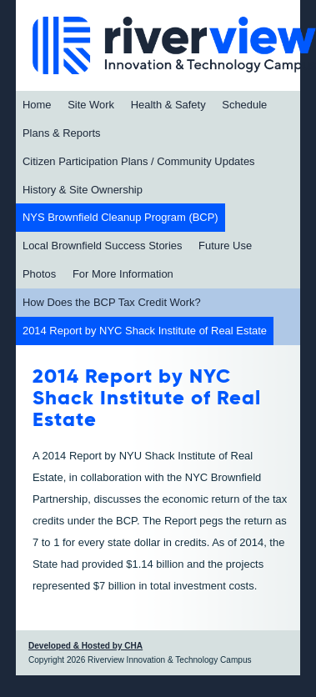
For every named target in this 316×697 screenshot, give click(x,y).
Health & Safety (168, 104)
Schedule (244, 104)
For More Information (123, 274)
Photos (39, 274)
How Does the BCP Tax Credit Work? (112, 302)
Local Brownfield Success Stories (103, 245)
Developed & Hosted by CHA (85, 645)
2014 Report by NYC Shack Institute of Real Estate (145, 330)
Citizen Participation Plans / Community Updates (139, 161)
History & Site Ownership (83, 189)
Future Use (225, 245)
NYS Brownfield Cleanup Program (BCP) (120, 217)
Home (37, 104)
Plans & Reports (62, 133)
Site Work (91, 104)
